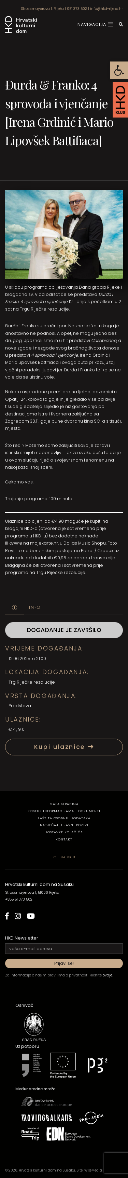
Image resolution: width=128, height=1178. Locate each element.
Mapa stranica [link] (64, 804)
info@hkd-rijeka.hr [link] (106, 8)
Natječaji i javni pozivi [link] (64, 825)
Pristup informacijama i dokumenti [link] (64, 811)
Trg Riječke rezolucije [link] (32, 682)
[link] (119, 70)
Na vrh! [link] (64, 857)
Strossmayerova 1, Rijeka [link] (42, 8)
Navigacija (95, 24)
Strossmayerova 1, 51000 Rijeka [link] (32, 892)
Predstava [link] (20, 706)
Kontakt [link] (64, 839)
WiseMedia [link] (93, 1170)
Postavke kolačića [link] (64, 832)
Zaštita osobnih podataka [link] (64, 818)
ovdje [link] (107, 975)
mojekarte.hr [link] (44, 543)
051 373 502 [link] (77, 8)
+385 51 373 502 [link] (18, 899)
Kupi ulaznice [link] (64, 747)
